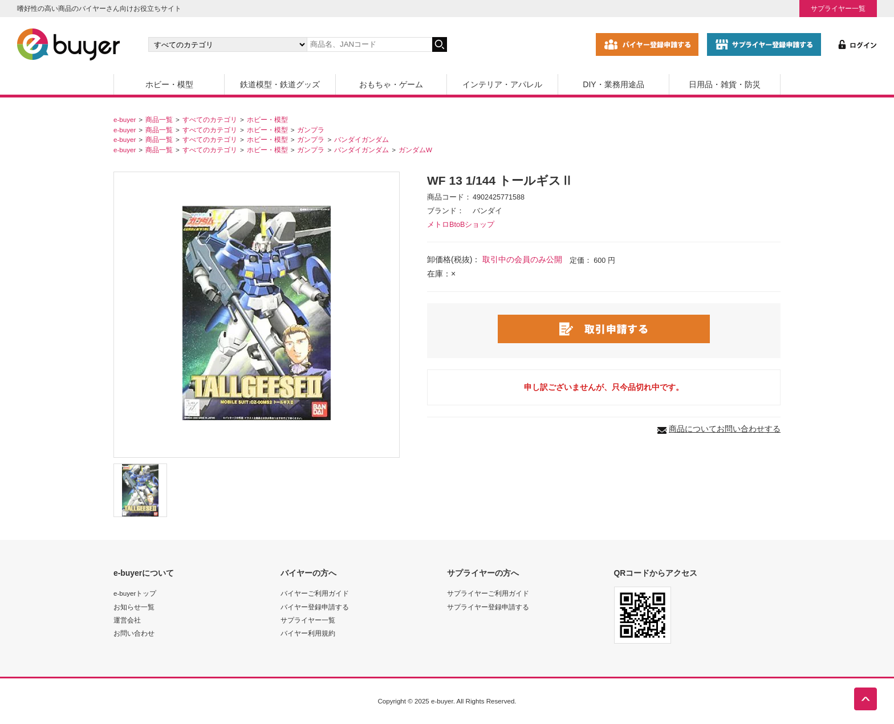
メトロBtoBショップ (460, 225)
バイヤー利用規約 (308, 633)
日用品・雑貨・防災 (725, 84)
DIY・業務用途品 (613, 84)
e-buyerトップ (134, 593)
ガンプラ (310, 129)
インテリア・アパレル (502, 84)
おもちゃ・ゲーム (391, 84)
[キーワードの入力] (369, 44)
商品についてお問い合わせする (725, 428)
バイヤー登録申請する (315, 607)
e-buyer (124, 119)
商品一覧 (159, 119)
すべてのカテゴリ (209, 119)
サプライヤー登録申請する (488, 607)
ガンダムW (415, 149)
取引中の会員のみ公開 (522, 259)
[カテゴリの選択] (227, 44)
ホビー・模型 (169, 84)
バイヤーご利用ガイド (315, 593)
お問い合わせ (134, 633)
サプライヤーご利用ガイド (488, 593)
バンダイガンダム (361, 139)
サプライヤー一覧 (838, 8)
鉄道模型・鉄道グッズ (280, 84)
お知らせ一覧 (134, 607)
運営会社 (127, 620)
